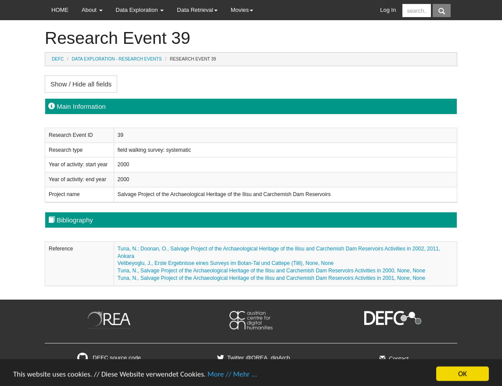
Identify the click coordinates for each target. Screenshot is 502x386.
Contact (393, 358)
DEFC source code (109, 357)
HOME (59, 10)
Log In (388, 10)
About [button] (92, 10)
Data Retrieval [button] (197, 10)
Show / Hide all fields (80, 84)
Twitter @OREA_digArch (252, 357)
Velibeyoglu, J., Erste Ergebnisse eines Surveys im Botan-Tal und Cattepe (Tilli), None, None (225, 263)
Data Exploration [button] (140, 10)
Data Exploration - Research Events (117, 59)
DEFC (58, 59)
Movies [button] (242, 10)
